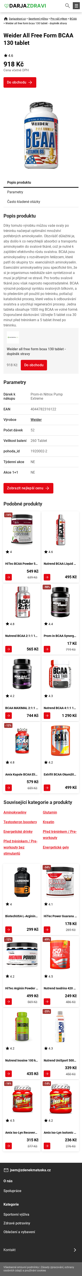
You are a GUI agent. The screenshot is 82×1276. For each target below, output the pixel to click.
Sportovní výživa (38, 18)
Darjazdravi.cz (17, 18)
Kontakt (9, 1250)
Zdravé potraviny (16, 1223)
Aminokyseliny (14, 812)
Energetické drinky (18, 832)
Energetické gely (56, 847)
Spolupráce (12, 1191)
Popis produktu (19, 182)
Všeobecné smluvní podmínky (21, 1267)
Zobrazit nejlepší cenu (25, 488)
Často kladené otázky (23, 202)
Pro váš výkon (59, 18)
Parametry (15, 192)
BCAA (73, 18)
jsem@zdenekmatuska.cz (30, 1170)
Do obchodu (34, 365)
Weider (36, 420)
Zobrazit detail (8, 577)
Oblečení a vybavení (19, 1232)
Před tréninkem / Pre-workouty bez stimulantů (20, 847)
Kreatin (48, 822)
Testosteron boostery (20, 822)
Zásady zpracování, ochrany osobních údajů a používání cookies (38, 1269)
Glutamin (50, 812)
